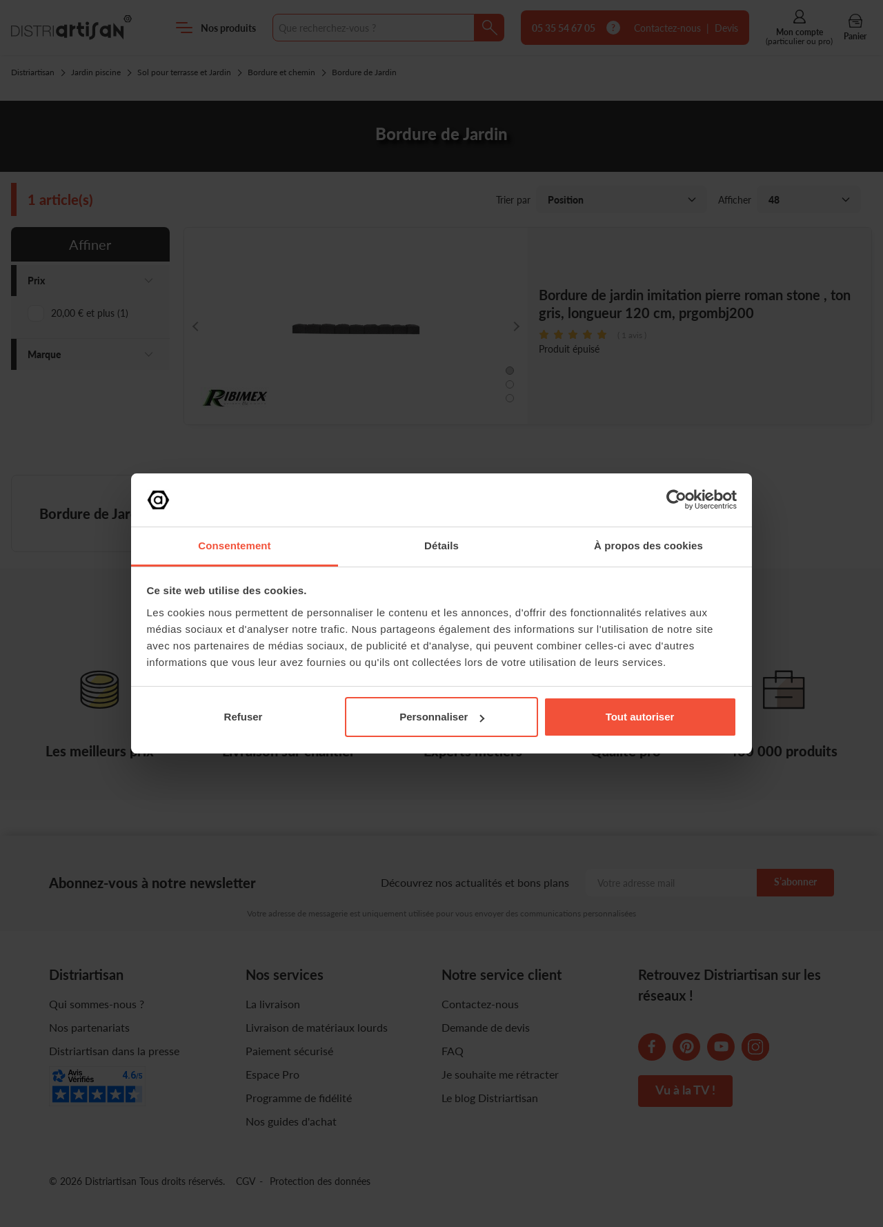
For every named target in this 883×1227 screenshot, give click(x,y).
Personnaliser (441, 717)
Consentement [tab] (234, 545)
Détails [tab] (441, 545)
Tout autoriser (640, 717)
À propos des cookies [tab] (648, 545)
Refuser (243, 717)
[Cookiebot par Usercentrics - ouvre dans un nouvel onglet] (676, 499)
